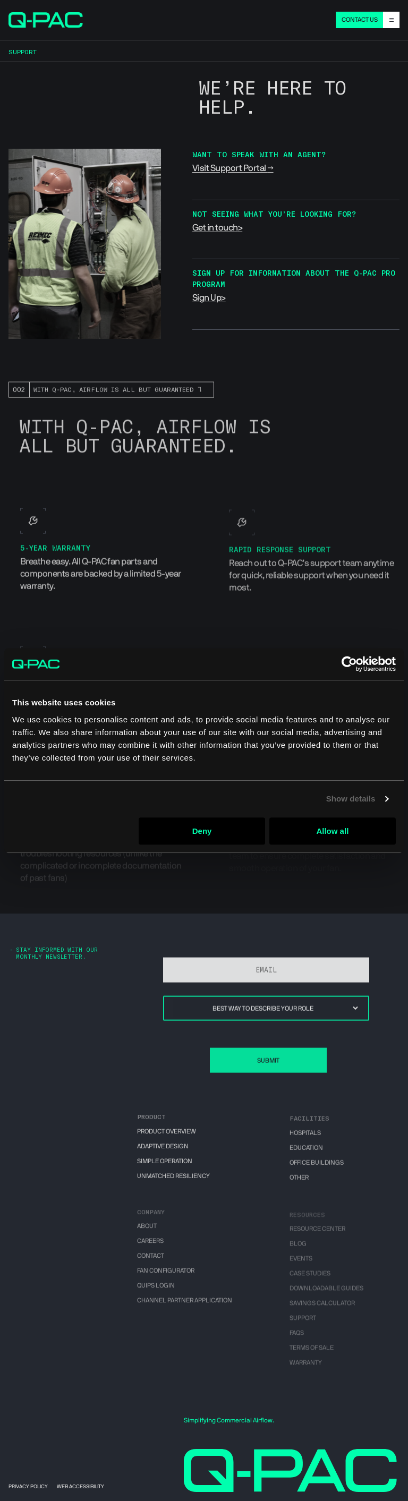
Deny (202, 830)
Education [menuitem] (306, 1155)
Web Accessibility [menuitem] (80, 1486)
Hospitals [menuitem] (305, 1140)
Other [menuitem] (299, 1185)
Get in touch (215, 227)
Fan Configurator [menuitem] (165, 1279)
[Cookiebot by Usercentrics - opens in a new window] (349, 664)
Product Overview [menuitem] (166, 1137)
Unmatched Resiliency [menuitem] (173, 1181)
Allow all (332, 830)
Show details (351, 798)
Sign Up (206, 297)
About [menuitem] (147, 1234)
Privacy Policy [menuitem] (28, 1486)
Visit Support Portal (229, 168)
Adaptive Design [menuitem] (163, 1151)
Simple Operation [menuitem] (164, 1166)
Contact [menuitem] (150, 1264)
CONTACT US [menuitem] (360, 19)
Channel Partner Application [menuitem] (184, 1309)
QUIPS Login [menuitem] (156, 1294)
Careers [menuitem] (150, 1249)
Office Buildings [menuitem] (317, 1170)
